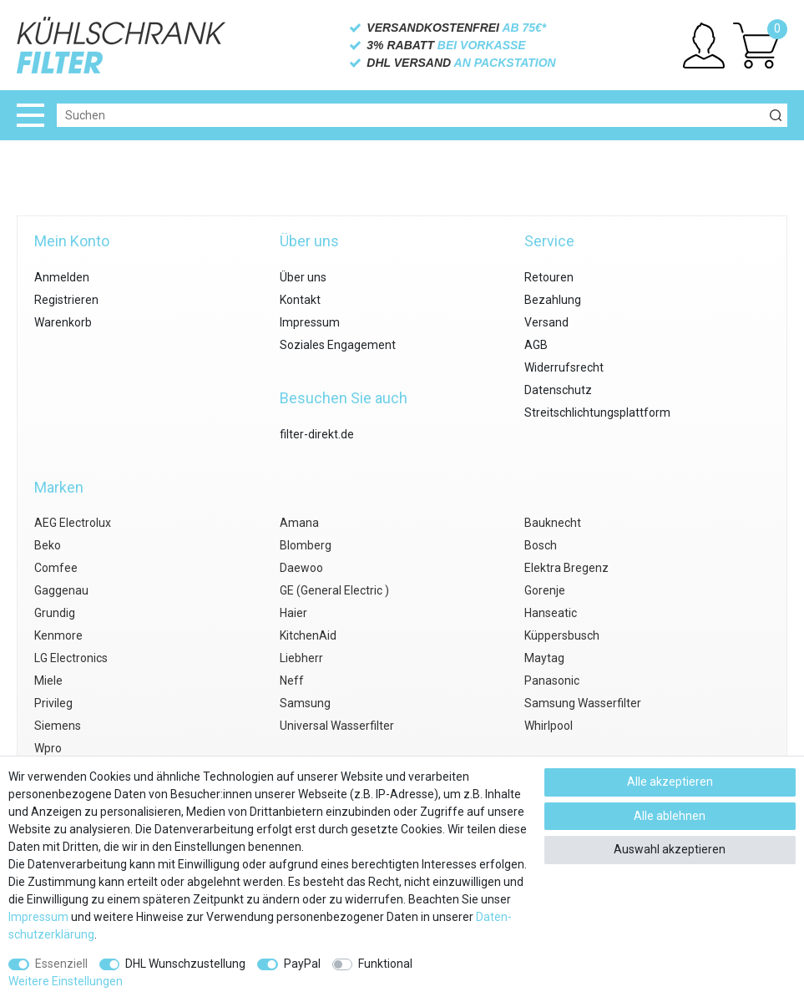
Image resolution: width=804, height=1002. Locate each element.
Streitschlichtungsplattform (597, 412)
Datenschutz (558, 390)
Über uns (303, 277)
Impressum (310, 322)
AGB (536, 345)
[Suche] (775, 115)
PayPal (302, 963)
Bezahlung (552, 299)
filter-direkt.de (317, 434)
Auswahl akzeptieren (670, 849)
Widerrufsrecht (564, 367)
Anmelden (61, 277)
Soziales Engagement (338, 345)
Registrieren (66, 299)
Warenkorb (63, 322)
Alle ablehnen (669, 815)
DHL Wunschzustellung (185, 963)
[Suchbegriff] (410, 115)
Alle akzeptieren (670, 781)
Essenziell (61, 963)
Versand (546, 322)
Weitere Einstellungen (65, 981)
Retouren (549, 277)
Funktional (385, 963)
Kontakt (300, 299)
